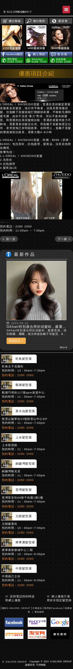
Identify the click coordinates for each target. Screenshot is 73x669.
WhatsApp (36, 60)
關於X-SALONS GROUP (16, 619)
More (63, 357)
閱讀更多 (16, 351)
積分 (12, 21)
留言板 (60, 54)
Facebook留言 (12, 54)
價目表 (60, 21)
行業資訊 (37, 619)
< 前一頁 (9, 249)
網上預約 (36, 54)
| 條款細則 (38, 622)
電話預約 (12, 60)
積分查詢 (36, 21)
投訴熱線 (60, 60)
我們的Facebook (53, 619)
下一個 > (64, 249)
